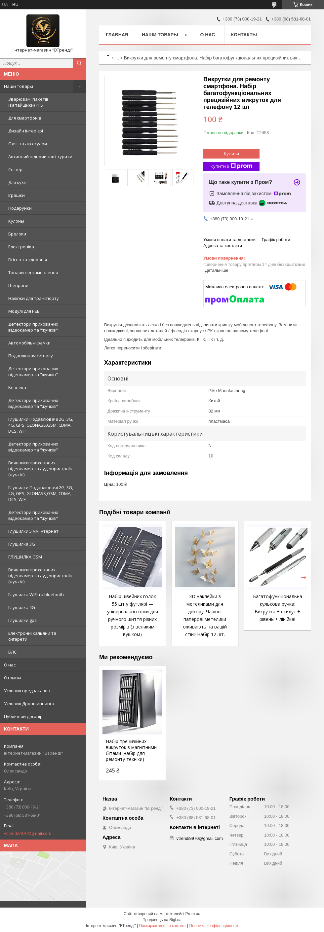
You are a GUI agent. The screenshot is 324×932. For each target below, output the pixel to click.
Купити (231, 154)
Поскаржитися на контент (162, 925)
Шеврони (18, 285)
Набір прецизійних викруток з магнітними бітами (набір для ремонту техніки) (131, 750)
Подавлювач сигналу (30, 356)
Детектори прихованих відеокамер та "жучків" (33, 327)
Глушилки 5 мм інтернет (33, 531)
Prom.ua (192, 914)
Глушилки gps (22, 620)
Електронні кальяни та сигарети (32, 636)
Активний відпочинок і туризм (40, 157)
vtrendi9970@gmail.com (27, 833)
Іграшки (16, 195)
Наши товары (18, 86)
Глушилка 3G (21, 544)
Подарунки (20, 208)
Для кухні (17, 182)
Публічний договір (23, 716)
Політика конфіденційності (213, 925)
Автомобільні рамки (29, 343)
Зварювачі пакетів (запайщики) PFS (28, 102)
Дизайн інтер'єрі (25, 131)
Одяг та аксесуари (27, 144)
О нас (10, 665)
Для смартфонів (24, 118)
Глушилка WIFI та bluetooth (36, 594)
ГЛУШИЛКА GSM (25, 557)
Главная (117, 34)
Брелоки (17, 234)
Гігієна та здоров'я (27, 260)
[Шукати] (79, 63)
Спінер (15, 169)
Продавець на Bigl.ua (162, 919)
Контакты (244, 34)
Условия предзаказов (27, 691)
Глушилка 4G (21, 607)
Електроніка (21, 247)
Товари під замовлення (33, 272)
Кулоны (16, 221)
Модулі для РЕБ (24, 311)
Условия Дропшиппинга (29, 703)
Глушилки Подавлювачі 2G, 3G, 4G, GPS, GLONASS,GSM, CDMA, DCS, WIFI (40, 425)
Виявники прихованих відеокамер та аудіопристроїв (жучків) (40, 469)
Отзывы (12, 678)
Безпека (17, 387)
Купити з (231, 166)
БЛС (12, 652)
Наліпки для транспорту (33, 298)
